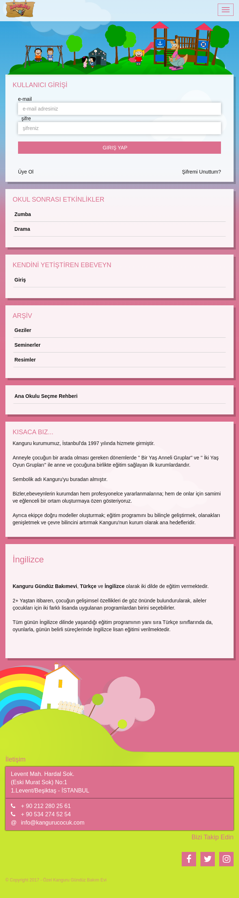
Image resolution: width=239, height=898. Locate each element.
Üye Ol (26, 172)
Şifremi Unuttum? (201, 172)
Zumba (22, 214)
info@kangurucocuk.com (52, 823)
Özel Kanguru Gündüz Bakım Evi (74, 880)
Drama (22, 229)
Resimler (25, 360)
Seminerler (27, 345)
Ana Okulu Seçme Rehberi (46, 396)
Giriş (20, 280)
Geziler (22, 330)
